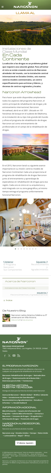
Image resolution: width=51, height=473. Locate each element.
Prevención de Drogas (29, 419)
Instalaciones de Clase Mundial (21, 397)
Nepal (20, 436)
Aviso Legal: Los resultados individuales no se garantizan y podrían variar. (24, 456)
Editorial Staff (15, 320)
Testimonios (27, 381)
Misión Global (26, 395)
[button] (25, 444)
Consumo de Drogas (20, 416)
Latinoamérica (10, 436)
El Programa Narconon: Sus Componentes (12, 265)
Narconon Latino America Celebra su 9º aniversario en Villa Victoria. (29, 316)
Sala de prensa (28, 320)
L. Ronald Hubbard (19, 403)
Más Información (9, 411)
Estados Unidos (22, 433)
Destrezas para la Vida (11, 381)
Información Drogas (10, 419)
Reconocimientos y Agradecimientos (40, 265)
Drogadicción (36, 416)
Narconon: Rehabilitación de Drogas (17, 375)
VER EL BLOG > (9, 326)
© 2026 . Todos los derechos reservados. (22, 452)
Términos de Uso (23, 454)
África (27, 436)
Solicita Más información (22, 414)
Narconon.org (8, 433)
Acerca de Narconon (10, 395)
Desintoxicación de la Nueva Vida (26, 378)
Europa (33, 433)
